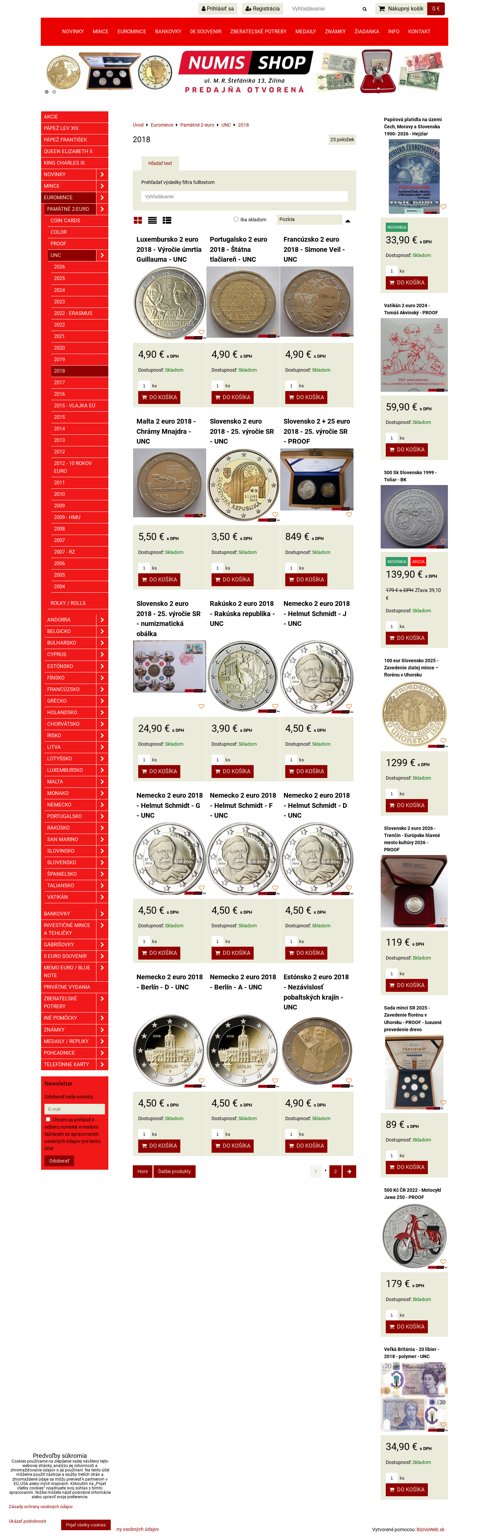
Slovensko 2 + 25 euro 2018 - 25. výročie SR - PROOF (317, 431)
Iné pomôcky (76, 1018)
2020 (59, 348)
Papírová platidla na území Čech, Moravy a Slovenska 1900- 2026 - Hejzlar (413, 126)
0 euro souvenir (76, 956)
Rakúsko (77, 828)
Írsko (77, 735)
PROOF (58, 244)
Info (393, 32)
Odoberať (59, 1161)
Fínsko (77, 678)
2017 (59, 382)
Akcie (51, 117)
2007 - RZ (64, 552)
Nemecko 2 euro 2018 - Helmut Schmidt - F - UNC (243, 805)
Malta (77, 781)
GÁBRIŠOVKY (76, 944)
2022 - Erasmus (73, 313)
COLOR (59, 232)
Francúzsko (77, 689)
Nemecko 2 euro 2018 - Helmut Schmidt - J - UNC (317, 614)
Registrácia (263, 8)
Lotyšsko (77, 758)
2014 (59, 429)
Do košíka (159, 397)
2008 (59, 529)
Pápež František (65, 140)
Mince (101, 32)
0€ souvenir (205, 32)
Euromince (131, 32)
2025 (59, 278)
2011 (59, 483)
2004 (59, 586)
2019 (59, 359)
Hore (143, 1171)
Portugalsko (77, 816)
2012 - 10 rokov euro (73, 467)
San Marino (77, 839)
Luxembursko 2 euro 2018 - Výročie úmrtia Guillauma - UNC (169, 249)
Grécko (77, 701)
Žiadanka (367, 32)
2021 (59, 336)
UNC (79, 255)
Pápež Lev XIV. (61, 128)
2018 (59, 371)
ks (147, 385)
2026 (59, 267)
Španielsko (77, 874)
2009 (59, 506)
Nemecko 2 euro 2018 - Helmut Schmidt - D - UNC (317, 805)
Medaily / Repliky (76, 1041)
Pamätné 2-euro (77, 209)
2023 (59, 302)
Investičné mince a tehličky (76, 929)
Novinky (73, 32)
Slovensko (77, 862)
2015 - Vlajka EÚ (74, 406)
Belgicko (77, 631)
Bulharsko (77, 643)
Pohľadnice (76, 1053)
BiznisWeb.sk (431, 1529)
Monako (77, 793)
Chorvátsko (77, 724)
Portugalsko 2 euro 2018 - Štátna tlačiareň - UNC (238, 249)
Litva (77, 747)
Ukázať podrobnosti (27, 1521)
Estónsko (77, 666)
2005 (59, 575)
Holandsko (77, 712)
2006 (59, 563)
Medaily (305, 32)
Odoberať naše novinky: (69, 1096)
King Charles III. (65, 163)
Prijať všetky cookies (86, 1524)
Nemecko (77, 805)
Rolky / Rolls (68, 603)
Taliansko (77, 885)
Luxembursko (77, 770)
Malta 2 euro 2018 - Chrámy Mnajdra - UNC (166, 431)
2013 (59, 440)
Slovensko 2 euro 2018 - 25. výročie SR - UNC (242, 431)
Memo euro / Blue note (76, 971)
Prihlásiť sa (218, 8)
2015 (59, 417)
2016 (59, 394)
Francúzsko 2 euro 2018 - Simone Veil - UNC (314, 249)
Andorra (77, 620)
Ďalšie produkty (174, 1171)
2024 (59, 290)
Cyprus (77, 654)
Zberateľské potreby (258, 32)
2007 (59, 540)
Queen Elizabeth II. (69, 151)
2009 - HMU (67, 517)
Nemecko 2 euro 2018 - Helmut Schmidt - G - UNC (170, 805)
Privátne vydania (67, 987)
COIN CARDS (65, 221)
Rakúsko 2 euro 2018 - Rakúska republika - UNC (242, 614)
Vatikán (77, 897)
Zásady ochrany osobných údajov (123, 1529)
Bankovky (168, 32)
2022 (59, 325)
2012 (59, 452)
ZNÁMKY (76, 1030)
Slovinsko (77, 851)
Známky (335, 32)
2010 (59, 494)
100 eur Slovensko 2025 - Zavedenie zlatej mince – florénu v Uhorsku (411, 668)
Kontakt (419, 32)
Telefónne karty (76, 1064)
